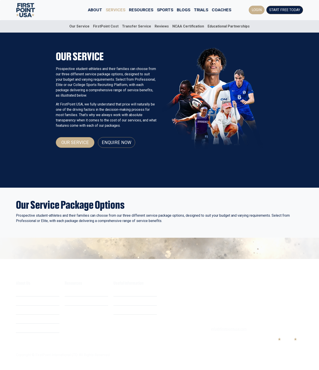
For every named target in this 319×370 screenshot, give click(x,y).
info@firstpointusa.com (229, 329)
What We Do (25, 292)
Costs (20, 301)
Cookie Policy (124, 310)
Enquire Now (116, 142)
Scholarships (75, 292)
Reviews (162, 26)
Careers (22, 319)
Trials (201, 9)
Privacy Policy (124, 301)
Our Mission (25, 310)
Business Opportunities (34, 328)
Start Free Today (284, 10)
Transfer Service (136, 26)
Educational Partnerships (229, 26)
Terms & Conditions (128, 292)
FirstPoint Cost (106, 26)
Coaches (221, 9)
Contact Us (121, 319)
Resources (141, 9)
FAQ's (69, 310)
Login (257, 10)
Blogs (183, 9)
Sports (165, 9)
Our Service (79, 26)
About (95, 9)
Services (115, 9)
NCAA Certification (188, 26)
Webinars (72, 301)
